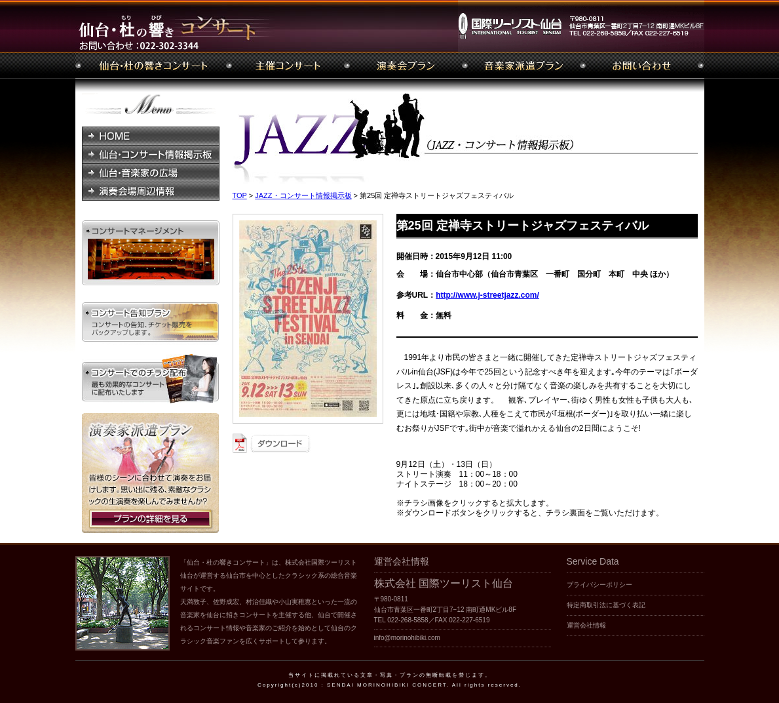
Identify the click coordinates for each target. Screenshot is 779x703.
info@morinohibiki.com (407, 637)
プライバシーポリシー (599, 584)
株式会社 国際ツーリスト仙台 (443, 583)
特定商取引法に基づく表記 (606, 605)
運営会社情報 (586, 625)
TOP (240, 195)
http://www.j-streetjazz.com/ (487, 295)
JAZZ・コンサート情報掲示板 (303, 195)
